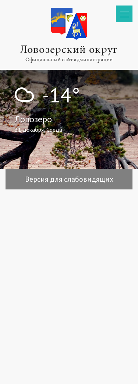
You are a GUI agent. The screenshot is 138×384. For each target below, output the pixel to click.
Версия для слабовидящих (69, 179)
